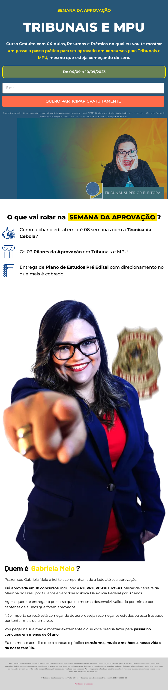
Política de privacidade (84, 684)
